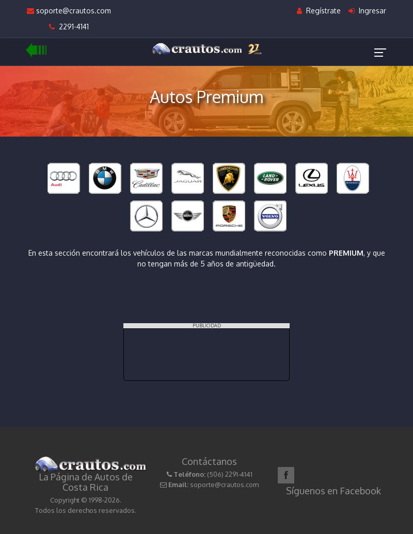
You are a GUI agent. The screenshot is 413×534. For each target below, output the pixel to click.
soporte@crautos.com (69, 10)
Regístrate (319, 10)
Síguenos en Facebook (333, 490)
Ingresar (367, 10)
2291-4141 (69, 26)
